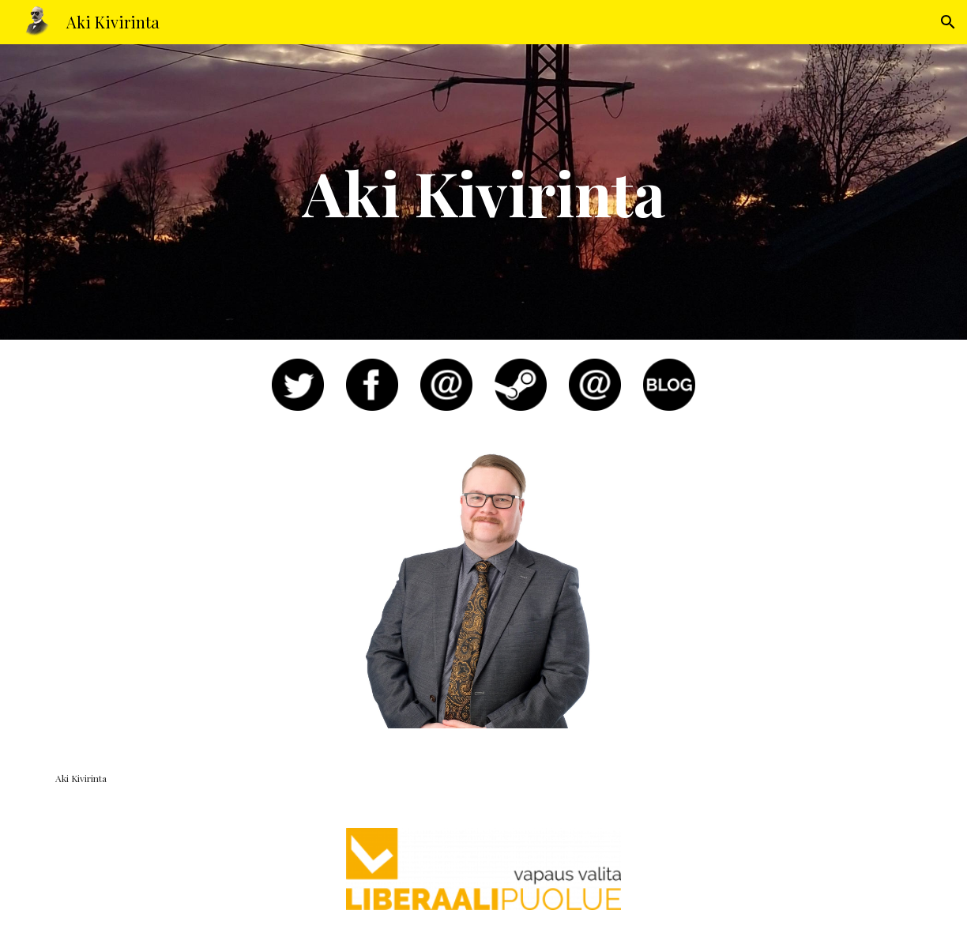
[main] (483, 192)
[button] (948, 22)
